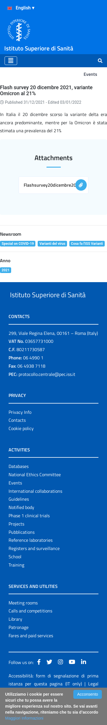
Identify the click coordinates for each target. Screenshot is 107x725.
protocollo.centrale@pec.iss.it (47, 395)
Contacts (17, 441)
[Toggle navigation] (11, 60)
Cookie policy (21, 449)
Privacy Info (20, 433)
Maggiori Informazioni (24, 718)
